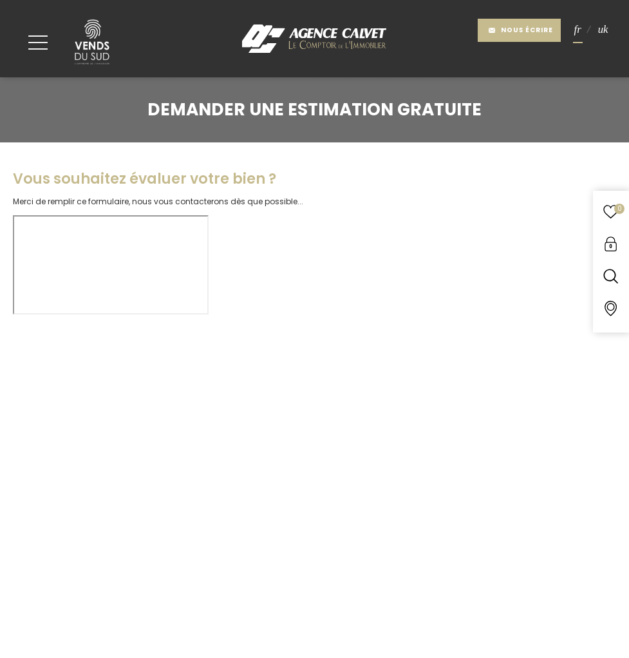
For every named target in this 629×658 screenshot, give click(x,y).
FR (577, 29)
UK (603, 29)
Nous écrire (520, 30)
